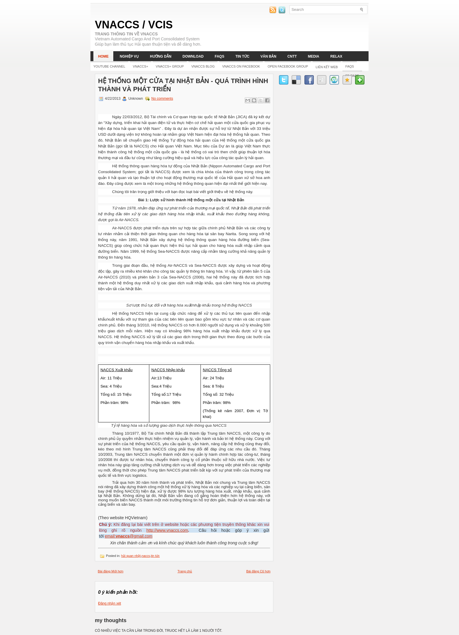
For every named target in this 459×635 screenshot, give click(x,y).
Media (313, 56)
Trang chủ (184, 571)
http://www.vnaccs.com (167, 530)
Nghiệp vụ (129, 56)
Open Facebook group (288, 66)
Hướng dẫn (160, 56)
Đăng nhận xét (109, 603)
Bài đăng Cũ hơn (258, 571)
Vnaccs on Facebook (241, 66)
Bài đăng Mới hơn (110, 571)
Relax (336, 56)
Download (192, 56)
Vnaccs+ (140, 66)
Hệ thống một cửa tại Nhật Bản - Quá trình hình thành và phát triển (183, 85)
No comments (162, 99)
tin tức (155, 555)
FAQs (219, 56)
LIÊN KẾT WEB (327, 67)
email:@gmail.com (129, 536)
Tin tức (242, 56)
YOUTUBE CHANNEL (109, 66)
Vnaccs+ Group (170, 66)
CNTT (292, 56)
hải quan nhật (131, 555)
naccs (146, 555)
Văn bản (268, 56)
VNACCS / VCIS (134, 25)
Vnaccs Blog (203, 66)
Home (103, 56)
